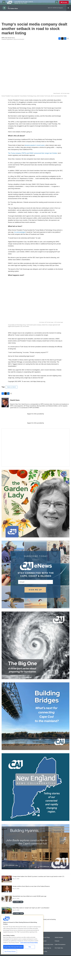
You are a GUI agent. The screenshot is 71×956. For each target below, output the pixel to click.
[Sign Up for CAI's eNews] (35, 574)
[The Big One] (35, 645)
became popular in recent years (35, 145)
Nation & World (11, 387)
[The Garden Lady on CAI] (35, 503)
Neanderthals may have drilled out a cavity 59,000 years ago (29, 896)
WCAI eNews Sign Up (45, 948)
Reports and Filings (45, 937)
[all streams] (68, 8)
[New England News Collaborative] (35, 787)
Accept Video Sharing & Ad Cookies (13, 947)
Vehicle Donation (59, 937)
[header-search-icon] (56, 2)
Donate (64, 2)
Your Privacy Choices (10, 951)
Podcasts (57, 941)
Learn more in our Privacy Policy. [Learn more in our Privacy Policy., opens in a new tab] (29, 942)
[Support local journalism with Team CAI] (35, 447)
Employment (43, 941)
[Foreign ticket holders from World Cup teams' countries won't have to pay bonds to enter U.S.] (7, 879)
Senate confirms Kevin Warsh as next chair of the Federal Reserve (31, 886)
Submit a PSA (43, 951)
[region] (22, 934)
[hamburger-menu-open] (3, 2)
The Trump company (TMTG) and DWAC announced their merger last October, (32, 153)
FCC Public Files (59, 948)
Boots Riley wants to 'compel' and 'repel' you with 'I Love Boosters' (31, 907)
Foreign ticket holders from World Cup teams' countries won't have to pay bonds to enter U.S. (38, 876)
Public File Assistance (60, 944)
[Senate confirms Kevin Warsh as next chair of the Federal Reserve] (7, 889)
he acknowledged (19, 232)
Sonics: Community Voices (46, 944)
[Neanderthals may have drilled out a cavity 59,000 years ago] (7, 898)
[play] (4, 8)
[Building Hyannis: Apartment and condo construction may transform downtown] (35, 846)
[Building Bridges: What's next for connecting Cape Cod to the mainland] (35, 716)
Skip (30, 947)
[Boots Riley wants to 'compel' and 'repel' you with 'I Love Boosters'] (7, 910)
